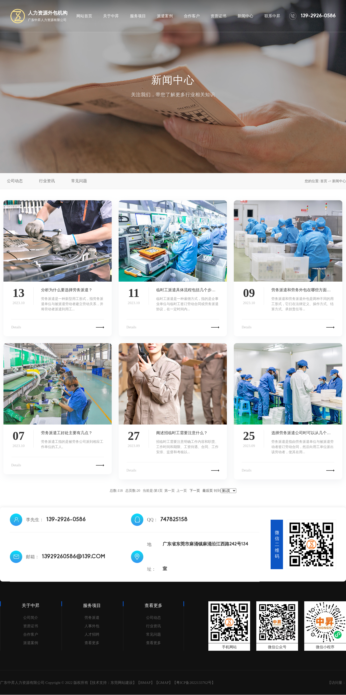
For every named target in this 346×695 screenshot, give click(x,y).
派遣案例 (30, 643)
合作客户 (30, 634)
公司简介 (30, 618)
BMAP (145, 683)
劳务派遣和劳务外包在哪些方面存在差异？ (302, 290)
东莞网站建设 (121, 683)
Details (16, 327)
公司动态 (153, 618)
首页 (323, 181)
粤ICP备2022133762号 (194, 683)
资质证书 (30, 626)
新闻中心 (339, 181)
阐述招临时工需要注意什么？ (182, 433)
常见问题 (153, 634)
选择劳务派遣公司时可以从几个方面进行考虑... (302, 433)
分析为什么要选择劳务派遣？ (66, 290)
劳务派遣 (92, 618)
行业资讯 (153, 626)
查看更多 (92, 643)
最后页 (207, 491)
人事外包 (92, 626)
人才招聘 (92, 634)
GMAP (163, 683)
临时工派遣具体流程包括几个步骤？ (187, 290)
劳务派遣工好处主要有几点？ (66, 433)
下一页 (195, 491)
